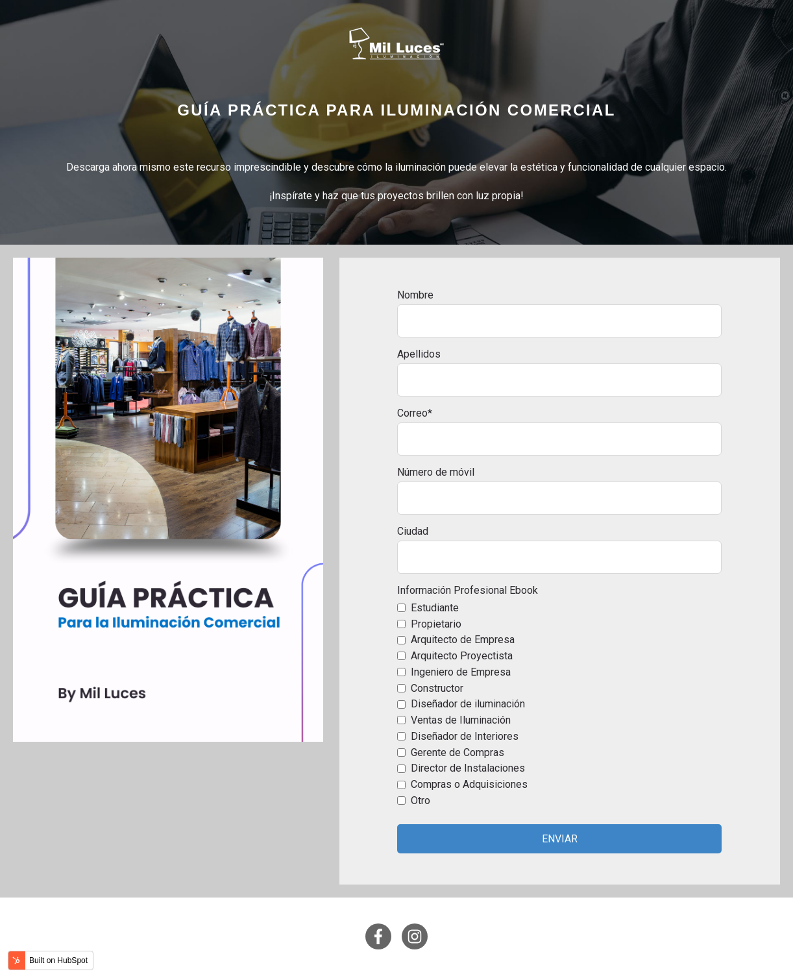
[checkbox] (559, 704)
